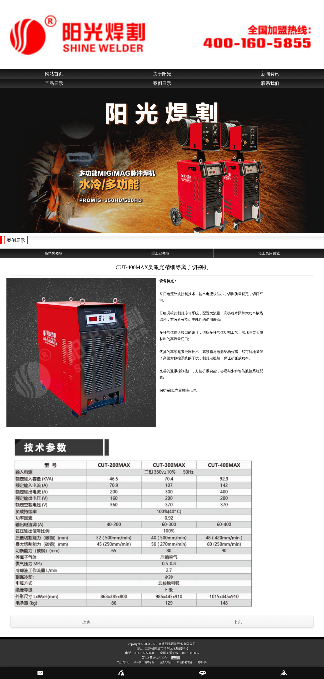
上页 (86, 621)
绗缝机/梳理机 (184, 662)
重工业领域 (160, 253)
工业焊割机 (123, 662)
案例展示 (162, 83)
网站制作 (202, 662)
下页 (238, 621)
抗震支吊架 (166, 662)
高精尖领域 (53, 253)
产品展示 (54, 83)
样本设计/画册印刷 (144, 662)
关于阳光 (162, 73)
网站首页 (54, 73)
